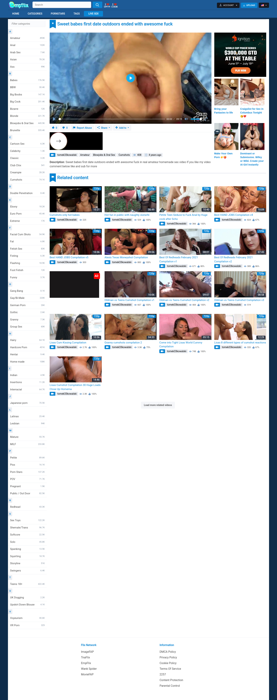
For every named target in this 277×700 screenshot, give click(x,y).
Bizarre (27, 108)
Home (15, 13)
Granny (27, 319)
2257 (163, 674)
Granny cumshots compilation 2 (123, 342)
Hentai (27, 354)
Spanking (27, 549)
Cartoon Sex (27, 143)
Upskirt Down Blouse (27, 604)
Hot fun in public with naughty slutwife (127, 215)
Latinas (27, 416)
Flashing (27, 263)
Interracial (27, 389)
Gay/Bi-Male (27, 298)
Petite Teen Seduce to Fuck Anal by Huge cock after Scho (183, 217)
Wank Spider (89, 668)
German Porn (27, 305)
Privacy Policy (168, 657)
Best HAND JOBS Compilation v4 (233, 215)
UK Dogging (27, 597)
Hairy (27, 340)
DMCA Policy (168, 651)
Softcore (27, 534)
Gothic (27, 312)
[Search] (97, 5)
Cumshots (27, 179)
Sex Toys (27, 520)
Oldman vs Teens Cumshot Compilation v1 (130, 300)
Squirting (27, 556)
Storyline (27, 563)
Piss (27, 464)
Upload (249, 5)
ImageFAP (87, 651)
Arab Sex (27, 52)
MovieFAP (87, 674)
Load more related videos (158, 405)
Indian (27, 375)
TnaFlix (85, 657)
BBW (27, 87)
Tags (76, 13)
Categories (35, 13)
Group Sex (27, 326)
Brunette (27, 130)
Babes (27, 80)
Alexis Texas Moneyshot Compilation (126, 257)
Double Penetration (27, 193)
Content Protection (171, 680)
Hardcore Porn (27, 347)
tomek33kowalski (67, 154)
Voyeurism (27, 618)
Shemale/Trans (27, 527)
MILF (27, 444)
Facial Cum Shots (27, 234)
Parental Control (170, 685)
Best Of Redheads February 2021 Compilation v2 (233, 259)
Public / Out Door (27, 493)
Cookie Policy (168, 663)
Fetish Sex (27, 248)
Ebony (27, 206)
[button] (228, 5)
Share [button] (102, 127)
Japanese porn (27, 403)
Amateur (27, 38)
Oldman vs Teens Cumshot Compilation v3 (239, 300)
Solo (27, 542)
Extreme (27, 221)
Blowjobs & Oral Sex (27, 123)
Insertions (27, 382)
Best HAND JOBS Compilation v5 (69, 257)
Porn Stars (27, 472)
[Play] (54, 119)
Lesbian (27, 423)
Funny (27, 277)
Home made (27, 361)
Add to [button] (121, 127)
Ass (27, 66)
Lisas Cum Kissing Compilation (68, 342)
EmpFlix (86, 663)
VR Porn (27, 625)
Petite (27, 457)
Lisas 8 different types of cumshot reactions (240, 342)
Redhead (27, 506)
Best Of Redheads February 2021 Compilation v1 (178, 259)
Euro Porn (27, 213)
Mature (27, 437)
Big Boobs (27, 94)
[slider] (112, 119)
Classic (27, 158)
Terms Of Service (170, 668)
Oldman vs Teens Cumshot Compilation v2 (184, 300)
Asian (27, 59)
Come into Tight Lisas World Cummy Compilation (180, 344)
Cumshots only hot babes (65, 215)
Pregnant (27, 486)
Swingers (27, 570)
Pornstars (58, 13)
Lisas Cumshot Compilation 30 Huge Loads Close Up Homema (75, 387)
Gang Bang (27, 290)
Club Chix (27, 165)
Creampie (27, 172)
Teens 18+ (27, 584)
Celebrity (27, 151)
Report (82, 128)
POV (27, 479)
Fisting (27, 255)
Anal (27, 45)
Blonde (27, 116)
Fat (27, 241)
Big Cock (27, 101)
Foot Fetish (27, 270)
